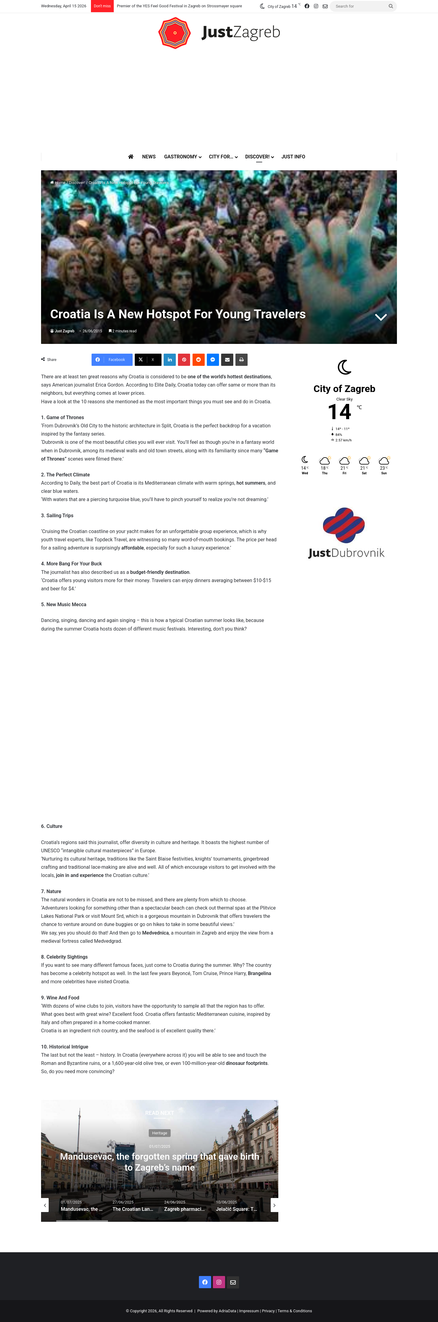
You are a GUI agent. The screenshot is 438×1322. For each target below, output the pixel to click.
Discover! (257, 157)
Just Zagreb (65, 331)
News (148, 157)
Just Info (293, 157)
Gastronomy (180, 157)
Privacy (268, 1311)
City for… (221, 157)
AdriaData (227, 1311)
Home (57, 182)
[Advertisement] (219, 100)
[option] (159, 1161)
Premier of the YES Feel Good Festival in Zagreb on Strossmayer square (179, 6)
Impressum (249, 1311)
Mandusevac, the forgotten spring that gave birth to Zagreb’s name (159, 1161)
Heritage (159, 1132)
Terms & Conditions (295, 1311)
